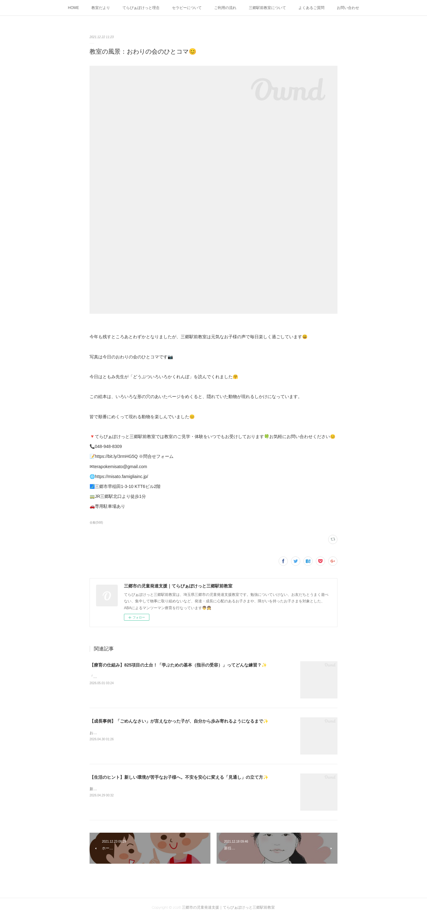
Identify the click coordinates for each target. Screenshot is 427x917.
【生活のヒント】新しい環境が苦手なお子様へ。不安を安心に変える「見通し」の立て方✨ (179, 777)
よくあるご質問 (311, 8)
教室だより (100, 8)
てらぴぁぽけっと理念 (141, 8)
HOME (73, 8)
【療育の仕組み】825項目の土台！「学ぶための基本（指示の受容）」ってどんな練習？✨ (178, 664)
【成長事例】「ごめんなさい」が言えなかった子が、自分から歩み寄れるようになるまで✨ (179, 721)
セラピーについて (187, 8)
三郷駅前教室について (267, 8)
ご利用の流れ (225, 8)
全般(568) (96, 522)
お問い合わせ (348, 8)
